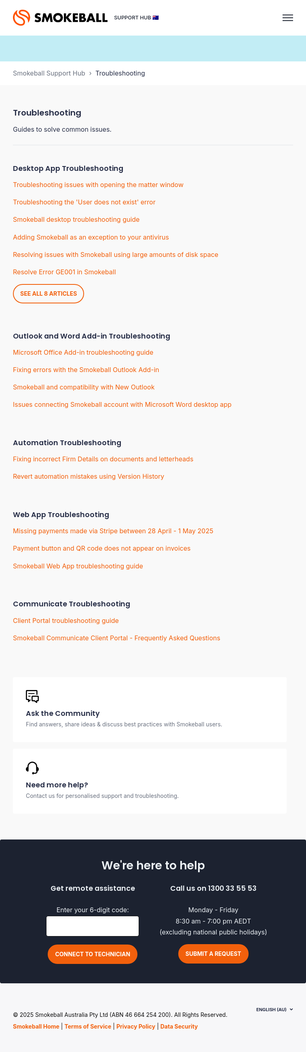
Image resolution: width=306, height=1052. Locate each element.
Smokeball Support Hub (49, 73)
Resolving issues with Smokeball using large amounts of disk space (115, 254)
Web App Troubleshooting (61, 515)
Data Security (179, 1026)
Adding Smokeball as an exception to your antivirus (91, 237)
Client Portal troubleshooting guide (66, 620)
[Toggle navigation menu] (287, 18)
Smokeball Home (36, 1026)
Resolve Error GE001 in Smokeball (64, 272)
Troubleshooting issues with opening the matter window (98, 185)
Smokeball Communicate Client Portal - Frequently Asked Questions (116, 638)
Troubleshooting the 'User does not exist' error (84, 202)
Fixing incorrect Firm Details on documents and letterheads (103, 459)
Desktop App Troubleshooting (68, 168)
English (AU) (271, 1009)
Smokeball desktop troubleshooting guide (76, 219)
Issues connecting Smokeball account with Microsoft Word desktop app (122, 404)
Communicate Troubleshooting (71, 604)
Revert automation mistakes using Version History (88, 476)
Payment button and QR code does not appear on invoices (101, 548)
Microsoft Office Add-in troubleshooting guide (83, 352)
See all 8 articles (48, 293)
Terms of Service (87, 1026)
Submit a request (213, 953)
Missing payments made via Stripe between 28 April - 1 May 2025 (113, 531)
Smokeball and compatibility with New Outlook (83, 387)
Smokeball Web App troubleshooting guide (78, 566)
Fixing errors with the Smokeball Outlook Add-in (86, 370)
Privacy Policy (135, 1026)
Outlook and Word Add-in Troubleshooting (91, 336)
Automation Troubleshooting (67, 443)
